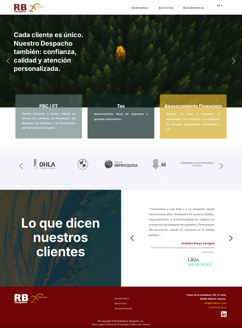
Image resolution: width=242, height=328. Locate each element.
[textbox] (219, 5)
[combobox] (219, 5)
